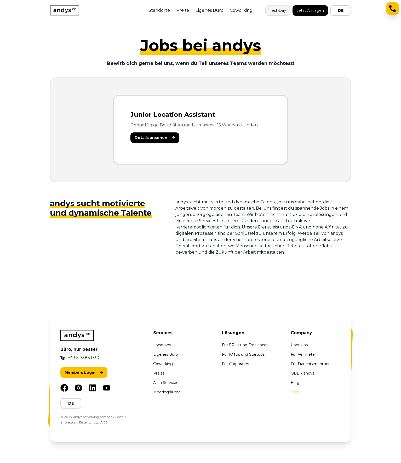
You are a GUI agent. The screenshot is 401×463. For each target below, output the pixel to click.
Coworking (241, 10)
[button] (154, 137)
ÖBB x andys (302, 373)
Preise (182, 10)
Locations (162, 345)
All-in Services (165, 382)
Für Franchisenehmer (310, 363)
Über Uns (299, 345)
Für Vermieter (303, 354)
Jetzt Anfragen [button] (310, 10)
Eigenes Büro (209, 10)
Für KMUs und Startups (243, 354)
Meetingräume (167, 392)
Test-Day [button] (278, 10)
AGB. (104, 422)
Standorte (159, 10)
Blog (295, 382)
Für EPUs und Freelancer (245, 345)
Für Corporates (235, 363)
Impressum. (69, 422)
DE (340, 10)
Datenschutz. (89, 422)
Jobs (295, 392)
